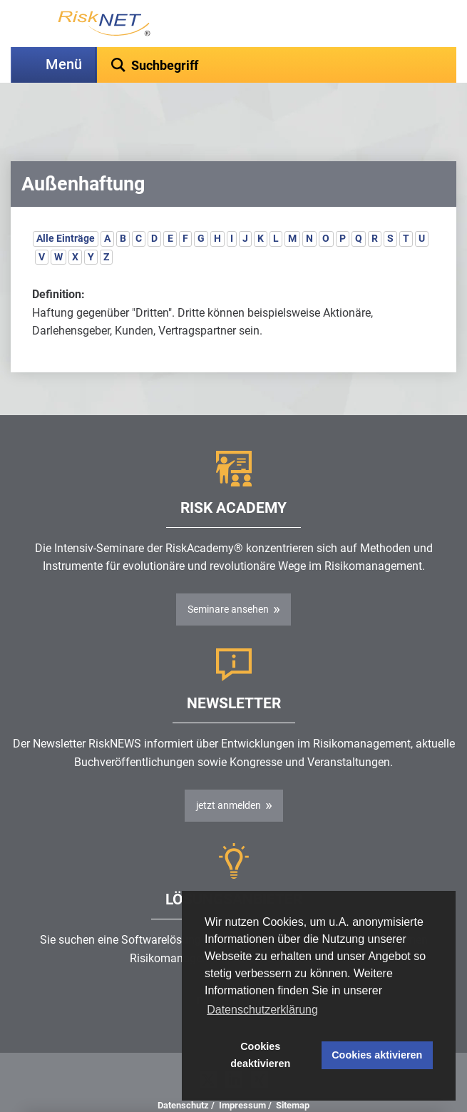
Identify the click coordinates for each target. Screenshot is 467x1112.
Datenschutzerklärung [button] (262, 1010)
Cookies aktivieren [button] (377, 1055)
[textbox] (277, 65)
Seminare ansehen (228, 573)
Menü (64, 64)
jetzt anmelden (228, 769)
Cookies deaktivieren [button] (260, 1055)
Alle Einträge (65, 202)
